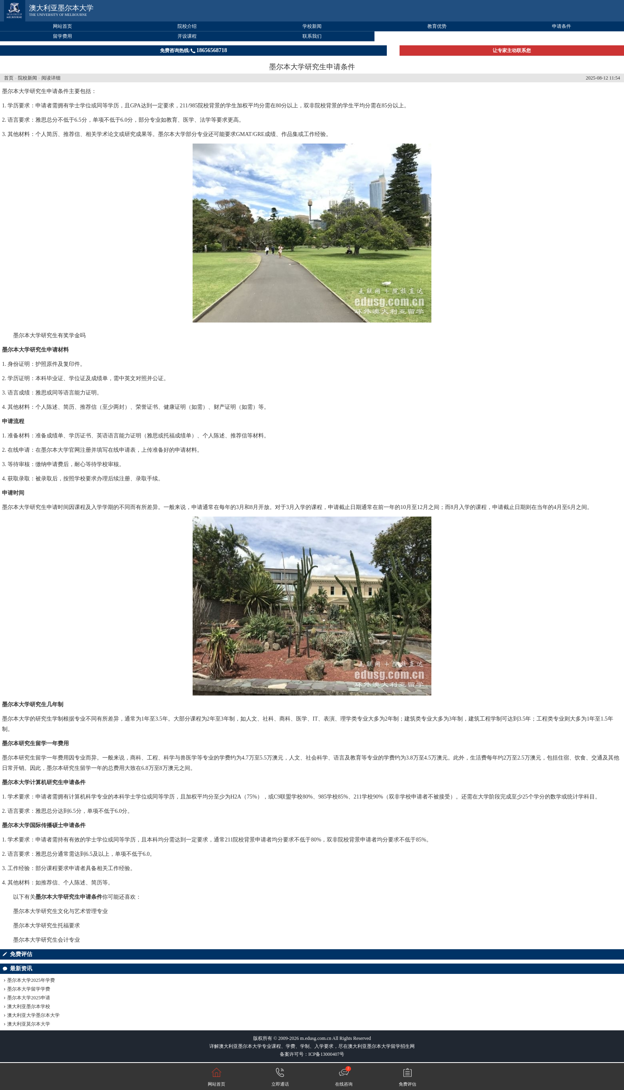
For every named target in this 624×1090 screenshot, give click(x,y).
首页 (9, 78)
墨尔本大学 (172, 134)
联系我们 (312, 36)
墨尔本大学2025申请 (28, 998)
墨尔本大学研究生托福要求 (46, 926)
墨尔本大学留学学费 (28, 989)
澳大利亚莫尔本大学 (28, 1024)
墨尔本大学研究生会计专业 (46, 940)
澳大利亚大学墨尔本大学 (33, 1015)
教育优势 (437, 26)
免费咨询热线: (193, 50)
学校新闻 (312, 26)
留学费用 (62, 36)
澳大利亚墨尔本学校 (28, 1006)
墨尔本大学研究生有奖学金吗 (49, 335)
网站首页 (62, 26)
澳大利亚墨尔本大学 (61, 8)
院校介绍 (187, 26)
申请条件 (561, 26)
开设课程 (187, 36)
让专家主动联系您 (512, 50)
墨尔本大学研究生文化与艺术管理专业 (60, 911)
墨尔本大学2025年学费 (31, 980)
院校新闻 (27, 78)
